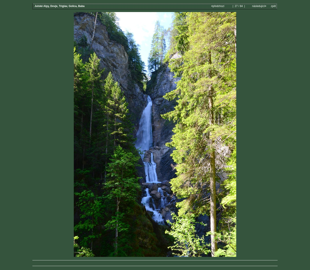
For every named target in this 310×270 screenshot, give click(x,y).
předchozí (218, 6)
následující (258, 6)
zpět (273, 6)
